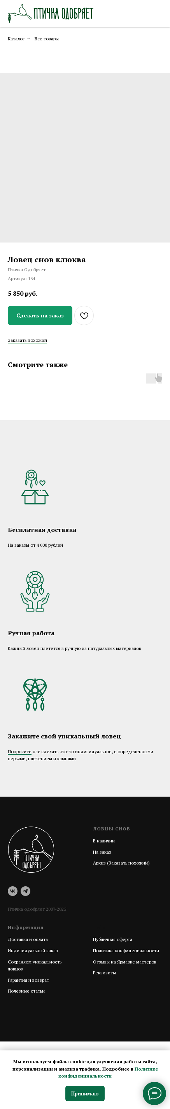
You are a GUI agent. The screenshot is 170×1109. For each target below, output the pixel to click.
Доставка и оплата (28, 939)
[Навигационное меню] (156, 13)
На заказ (102, 852)
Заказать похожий (27, 340)
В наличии (104, 841)
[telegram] (25, 891)
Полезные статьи (26, 991)
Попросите (20, 751)
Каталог (16, 39)
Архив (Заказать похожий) (121, 863)
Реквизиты (104, 973)
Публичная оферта (112, 939)
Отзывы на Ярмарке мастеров (124, 962)
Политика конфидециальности (126, 950)
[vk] (13, 891)
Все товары (47, 39)
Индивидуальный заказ (33, 950)
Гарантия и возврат (28, 980)
